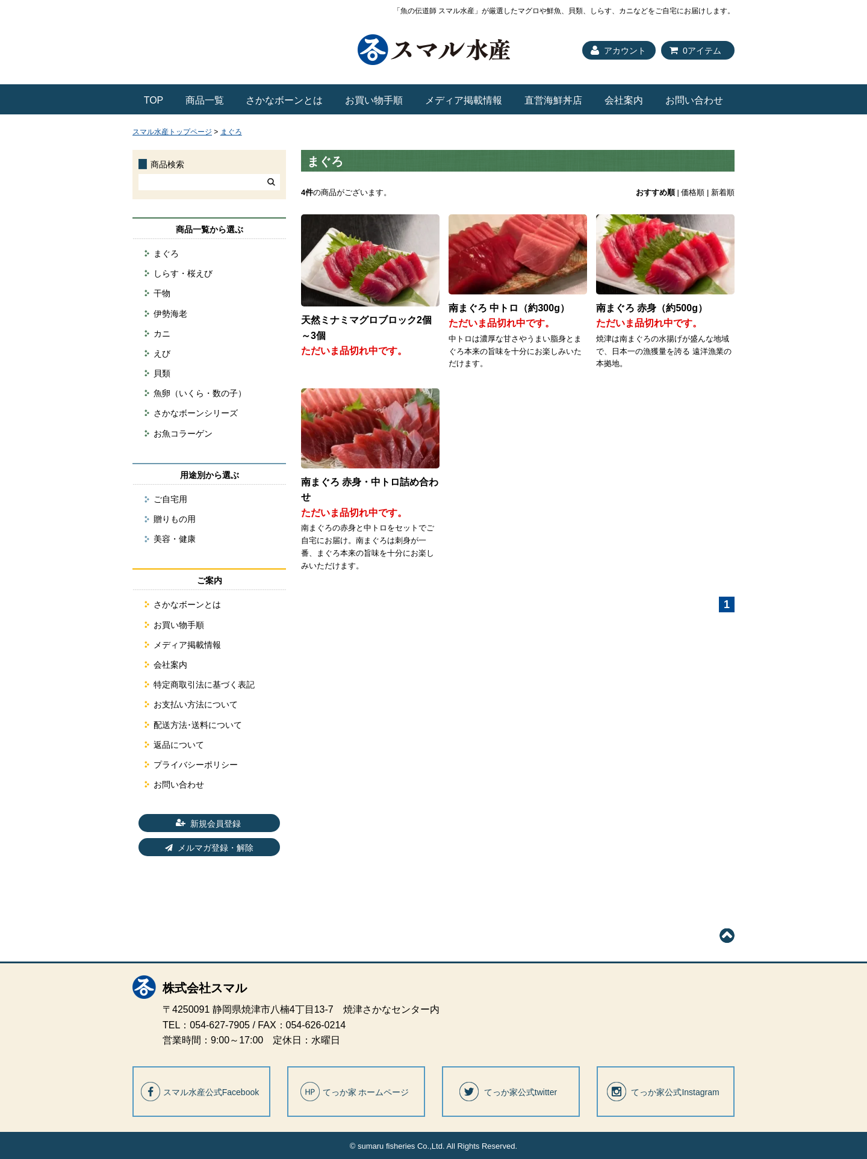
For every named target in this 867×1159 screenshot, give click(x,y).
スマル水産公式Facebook (211, 1092)
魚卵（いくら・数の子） (200, 393)
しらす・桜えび (183, 273)
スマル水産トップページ (172, 132)
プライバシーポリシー (196, 764)
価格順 (692, 192)
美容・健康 (175, 539)
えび (162, 353)
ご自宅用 (170, 499)
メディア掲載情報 (463, 100)
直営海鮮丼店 (553, 100)
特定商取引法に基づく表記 (204, 684)
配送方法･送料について (198, 725)
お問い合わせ (694, 100)
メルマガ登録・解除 (215, 848)
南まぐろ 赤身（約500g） (651, 308)
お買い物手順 (374, 100)
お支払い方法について (196, 704)
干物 (162, 293)
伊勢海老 (170, 313)
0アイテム (702, 50)
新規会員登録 (215, 823)
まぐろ (231, 132)
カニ (162, 333)
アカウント (625, 50)
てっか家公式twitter (520, 1092)
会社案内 (623, 100)
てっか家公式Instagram (675, 1092)
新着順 (723, 192)
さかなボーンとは (284, 100)
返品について (179, 745)
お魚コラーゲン (183, 433)
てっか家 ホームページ (366, 1092)
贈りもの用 (175, 519)
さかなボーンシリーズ (196, 413)
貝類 (162, 373)
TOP (154, 100)
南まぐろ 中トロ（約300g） (509, 308)
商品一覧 (204, 100)
